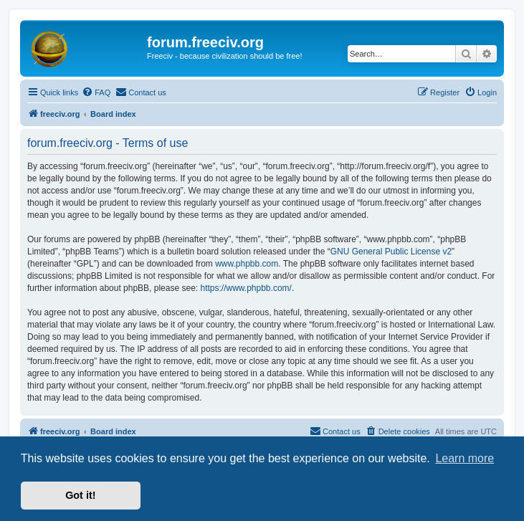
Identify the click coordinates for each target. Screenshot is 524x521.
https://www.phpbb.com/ (245, 288)
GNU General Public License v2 (391, 252)
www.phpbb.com (246, 264)
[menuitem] (96, 92)
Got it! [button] (80, 495)
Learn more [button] (464, 458)
